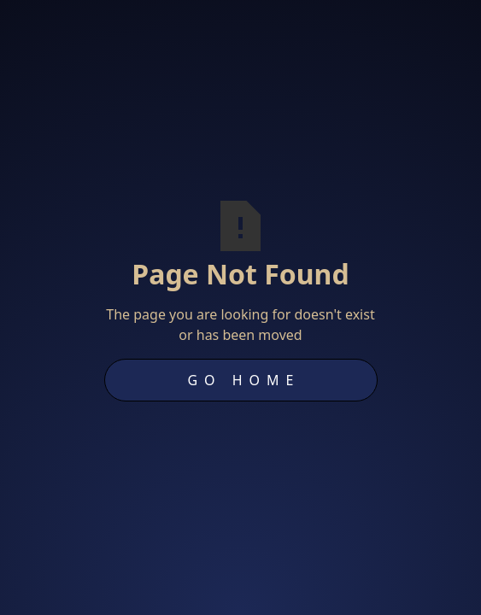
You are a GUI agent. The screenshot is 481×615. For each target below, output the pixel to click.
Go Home (243, 380)
